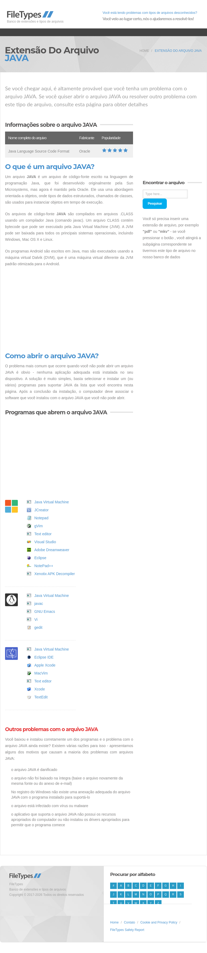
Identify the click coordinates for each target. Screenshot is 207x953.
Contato (129, 922)
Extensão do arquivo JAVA (178, 51)
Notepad (41, 518)
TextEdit (41, 697)
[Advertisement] (69, 309)
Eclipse (40, 558)
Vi (36, 619)
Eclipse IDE (43, 657)
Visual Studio (45, 542)
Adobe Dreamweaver (51, 550)
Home (144, 51)
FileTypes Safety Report (127, 930)
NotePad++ (43, 566)
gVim (38, 526)
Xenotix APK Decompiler (54, 574)
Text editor (43, 534)
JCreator (41, 510)
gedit (38, 627)
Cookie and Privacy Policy (158, 922)
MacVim (41, 673)
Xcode (39, 689)
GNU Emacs (44, 611)
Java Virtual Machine (51, 502)
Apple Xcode (44, 665)
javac (38, 603)
